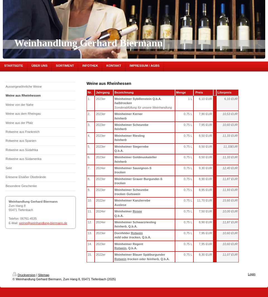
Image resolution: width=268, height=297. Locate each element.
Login (251, 274)
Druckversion (24, 275)
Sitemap (43, 275)
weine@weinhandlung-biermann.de (43, 223)
